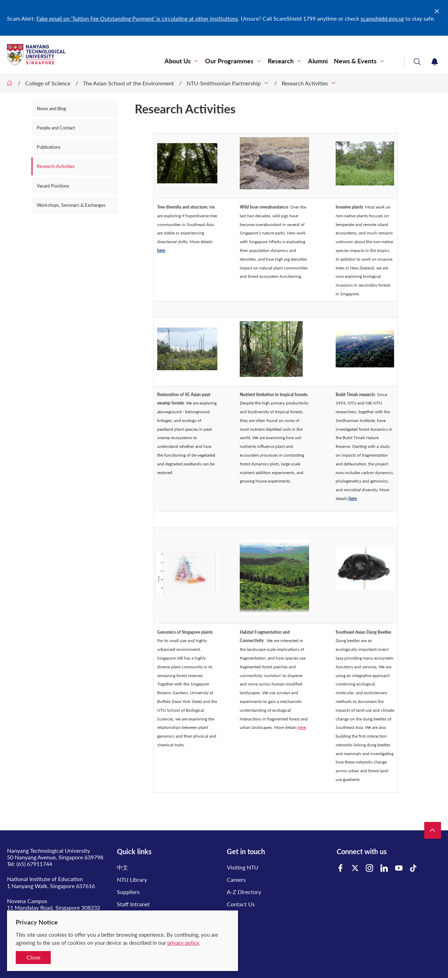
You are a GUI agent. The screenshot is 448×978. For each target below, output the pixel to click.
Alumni (318, 61)
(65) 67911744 (34, 856)
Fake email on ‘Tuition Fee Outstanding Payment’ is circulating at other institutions (137, 18)
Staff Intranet (133, 896)
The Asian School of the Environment (128, 83)
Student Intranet (137, 909)
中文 (122, 860)
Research (281, 61)
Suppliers (128, 884)
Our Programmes (229, 61)
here (161, 243)
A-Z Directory (244, 884)
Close (33, 957)
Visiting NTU (242, 860)
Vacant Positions (53, 186)
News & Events (355, 61)
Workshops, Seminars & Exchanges (71, 205)
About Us (177, 61)
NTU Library (132, 872)
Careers (236, 872)
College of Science (47, 83)
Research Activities (305, 83)
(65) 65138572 (34, 906)
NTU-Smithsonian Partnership (224, 83)
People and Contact (56, 128)
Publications (49, 147)
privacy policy (183, 943)
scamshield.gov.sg (382, 18)
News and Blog (51, 108)
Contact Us (241, 896)
